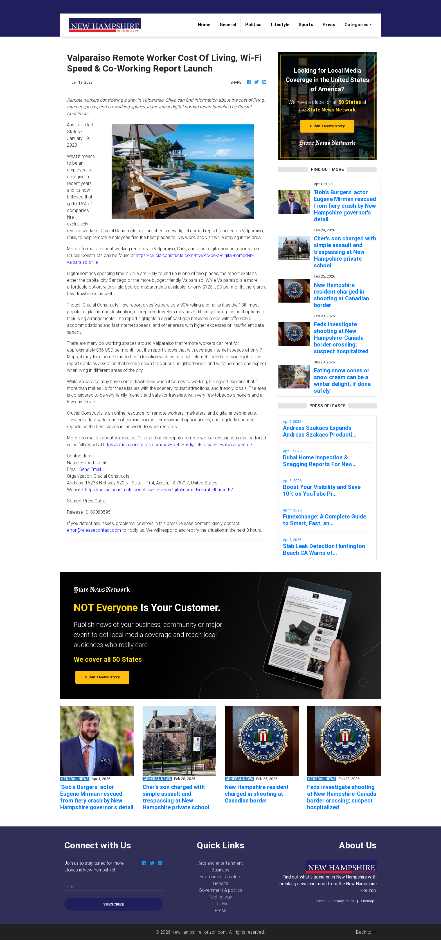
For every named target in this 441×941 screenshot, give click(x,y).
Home (206, 24)
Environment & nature (220, 876)
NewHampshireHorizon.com (199, 932)
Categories (356, 24)
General (228, 24)
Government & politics (220, 890)
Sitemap (367, 900)
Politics (253, 24)
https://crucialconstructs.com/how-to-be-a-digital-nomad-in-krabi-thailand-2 (159, 489)
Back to (366, 932)
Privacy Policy (343, 900)
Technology (220, 897)
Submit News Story (327, 126)
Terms (320, 900)
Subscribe (113, 904)
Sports (306, 24)
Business (220, 870)
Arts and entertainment (220, 863)
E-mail (70, 886)
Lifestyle (280, 24)
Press (329, 24)
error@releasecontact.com (94, 530)
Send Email (90, 469)
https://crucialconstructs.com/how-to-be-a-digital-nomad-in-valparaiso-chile (177, 444)
